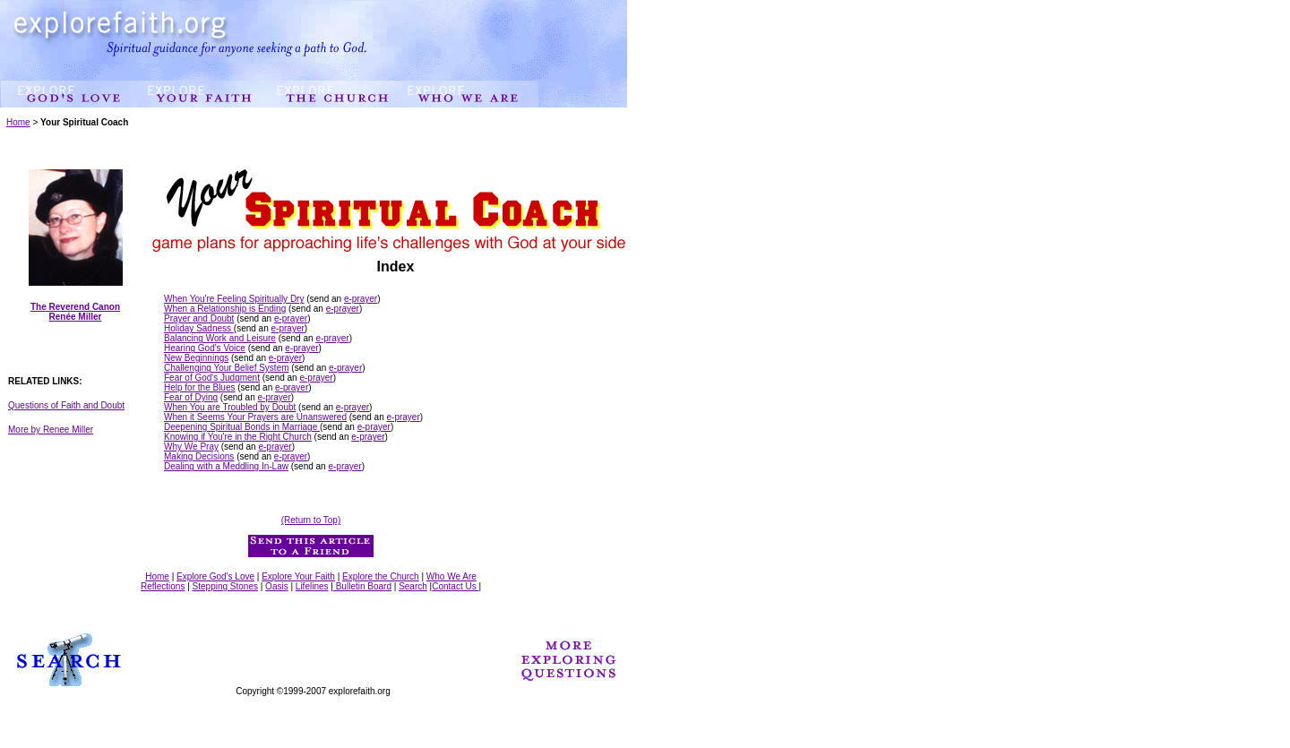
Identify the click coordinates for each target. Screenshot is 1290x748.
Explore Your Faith (298, 576)
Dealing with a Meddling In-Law (226, 466)
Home (18, 122)
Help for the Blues (200, 387)
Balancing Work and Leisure (220, 338)
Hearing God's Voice (204, 348)
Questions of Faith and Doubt (66, 405)
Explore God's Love (215, 576)
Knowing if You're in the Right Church (238, 437)
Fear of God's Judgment (212, 378)
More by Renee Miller (50, 429)
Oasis (276, 586)
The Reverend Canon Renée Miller (75, 312)
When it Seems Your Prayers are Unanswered (255, 417)
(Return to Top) (311, 520)
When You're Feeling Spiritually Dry (234, 299)
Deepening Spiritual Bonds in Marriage (242, 427)
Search (413, 586)
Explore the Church (380, 576)
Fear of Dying (191, 397)
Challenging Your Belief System (226, 368)
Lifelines (312, 586)
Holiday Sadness (199, 328)
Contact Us (455, 586)
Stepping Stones (225, 586)
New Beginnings (196, 358)
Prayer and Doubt (199, 318)
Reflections (163, 586)
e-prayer (360, 299)
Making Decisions (199, 456)
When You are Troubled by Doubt (230, 407)
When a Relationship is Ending (225, 309)
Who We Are (451, 576)
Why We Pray (191, 446)
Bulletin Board (362, 586)
